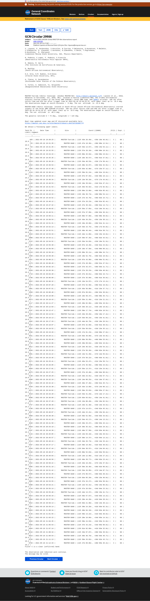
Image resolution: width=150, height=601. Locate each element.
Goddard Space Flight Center (91, 582)
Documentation (103, 14)
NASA (75, 582)
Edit (66, 30)
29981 (95, 100)
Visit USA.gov (71, 596)
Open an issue (70, 574)
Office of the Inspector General (88, 591)
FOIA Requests (82, 588)
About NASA (29, 588)
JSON (48, 30)
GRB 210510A (38, 41)
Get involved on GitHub (108, 574)
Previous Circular (35, 559)
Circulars (91, 14)
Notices (81, 14)
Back (30, 30)
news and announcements (75, 19)
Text (40, 30)
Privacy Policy (107, 588)
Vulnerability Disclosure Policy (113, 591)
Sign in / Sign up (117, 14)
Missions (72, 14)
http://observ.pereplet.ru (88, 96)
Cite (56, 30)
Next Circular (54, 559)
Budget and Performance (60, 588)
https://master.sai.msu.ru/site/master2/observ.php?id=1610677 (53, 123)
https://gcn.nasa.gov (104, 4)
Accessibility (29, 591)
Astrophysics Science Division (57, 582)
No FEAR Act (55, 591)
